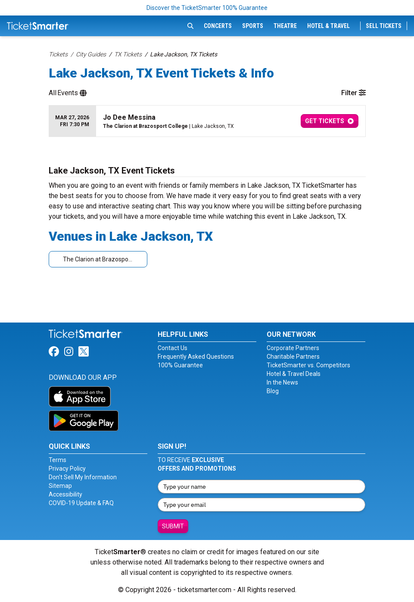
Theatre (285, 25)
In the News (282, 382)
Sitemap (60, 485)
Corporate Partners (293, 347)
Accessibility (65, 494)
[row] (207, 121)
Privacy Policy (67, 468)
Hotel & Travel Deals (294, 373)
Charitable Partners (293, 356)
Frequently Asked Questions (196, 356)
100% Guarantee (180, 365)
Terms (57, 459)
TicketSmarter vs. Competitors (308, 365)
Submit (173, 526)
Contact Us (172, 347)
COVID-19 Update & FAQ (81, 503)
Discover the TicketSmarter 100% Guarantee (207, 7)
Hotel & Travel (328, 25)
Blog (273, 391)
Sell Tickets (384, 25)
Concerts (218, 25)
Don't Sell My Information (83, 477)
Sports (252, 25)
